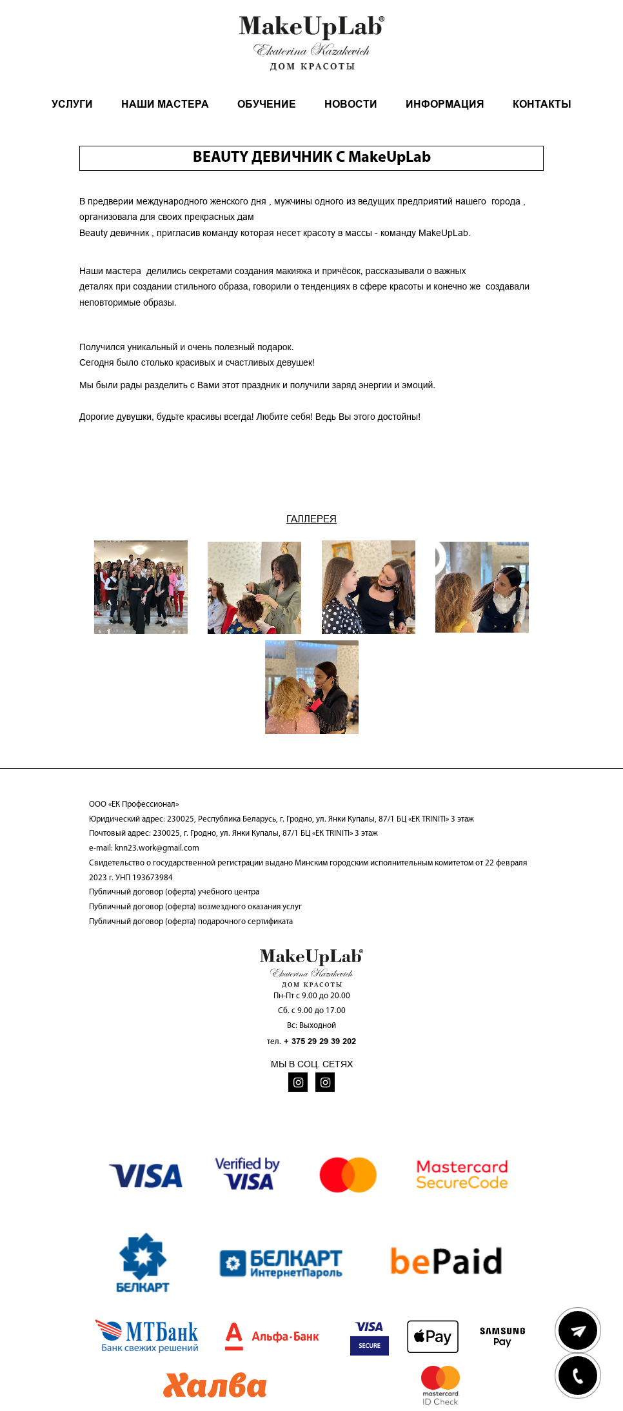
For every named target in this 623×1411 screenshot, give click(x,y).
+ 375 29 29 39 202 (320, 1041)
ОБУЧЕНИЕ (266, 104)
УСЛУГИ (72, 104)
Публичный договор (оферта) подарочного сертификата (191, 922)
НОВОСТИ (350, 104)
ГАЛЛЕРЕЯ (311, 518)
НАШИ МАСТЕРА (165, 104)
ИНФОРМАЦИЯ (445, 104)
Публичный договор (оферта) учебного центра (174, 892)
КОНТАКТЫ (542, 104)
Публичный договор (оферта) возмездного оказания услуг (195, 907)
